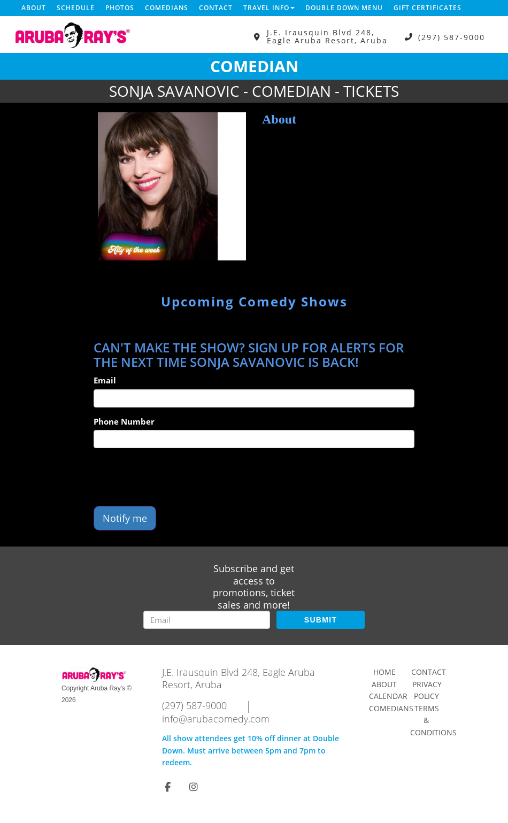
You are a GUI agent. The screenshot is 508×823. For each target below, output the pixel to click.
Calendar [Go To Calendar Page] (388, 696)
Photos (119, 7)
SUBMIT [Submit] (320, 620)
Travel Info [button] (269, 7)
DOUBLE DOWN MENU (344, 7)
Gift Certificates (427, 7)
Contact (216, 7)
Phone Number (124, 421)
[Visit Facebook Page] (168, 786)
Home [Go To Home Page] (384, 672)
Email (105, 380)
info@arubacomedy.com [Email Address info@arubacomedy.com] (216, 718)
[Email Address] (206, 620)
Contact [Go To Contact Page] (428, 672)
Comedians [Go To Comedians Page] (391, 708)
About (33, 7)
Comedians (166, 7)
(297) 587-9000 (451, 37)
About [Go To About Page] (384, 684)
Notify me (125, 518)
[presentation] (175, 477)
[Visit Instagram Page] (193, 786)
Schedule (76, 7)
